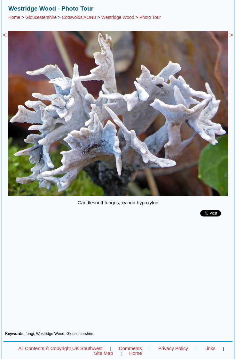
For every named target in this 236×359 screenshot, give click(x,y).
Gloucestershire (41, 17)
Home (14, 17)
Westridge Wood (117, 17)
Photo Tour (150, 17)
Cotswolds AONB (79, 17)
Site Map (103, 353)
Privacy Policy (173, 348)
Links (210, 348)
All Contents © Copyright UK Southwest (60, 348)
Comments (130, 348)
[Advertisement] (118, 276)
